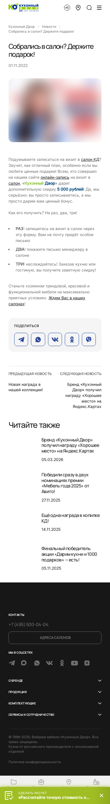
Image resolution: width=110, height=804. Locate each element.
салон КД (90, 159)
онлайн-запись (55, 177)
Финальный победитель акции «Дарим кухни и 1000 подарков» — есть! (69, 554)
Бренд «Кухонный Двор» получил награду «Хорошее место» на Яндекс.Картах (83, 395)
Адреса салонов (55, 637)
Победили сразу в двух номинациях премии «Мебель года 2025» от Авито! (65, 483)
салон (14, 183)
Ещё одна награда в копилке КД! (70, 518)
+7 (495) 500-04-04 (28, 624)
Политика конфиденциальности (35, 762)
